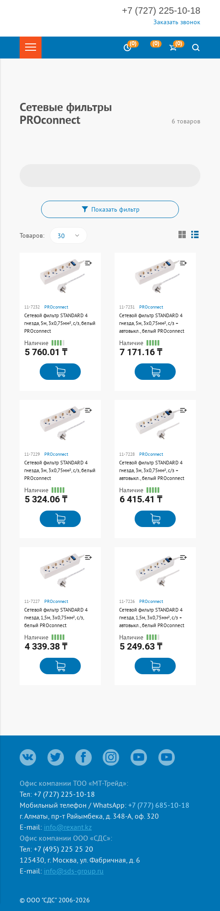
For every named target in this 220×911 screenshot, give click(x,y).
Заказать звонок (176, 22)
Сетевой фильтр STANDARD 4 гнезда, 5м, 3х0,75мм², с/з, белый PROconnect (59, 323)
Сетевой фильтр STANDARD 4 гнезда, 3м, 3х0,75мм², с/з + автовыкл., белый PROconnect (151, 470)
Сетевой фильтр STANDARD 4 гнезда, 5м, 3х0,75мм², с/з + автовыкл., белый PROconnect (151, 323)
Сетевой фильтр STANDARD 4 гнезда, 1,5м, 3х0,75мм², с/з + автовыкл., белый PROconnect (151, 618)
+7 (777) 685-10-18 (158, 805)
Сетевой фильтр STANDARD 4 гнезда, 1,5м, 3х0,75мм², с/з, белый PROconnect (56, 618)
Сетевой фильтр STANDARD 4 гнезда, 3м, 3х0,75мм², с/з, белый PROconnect (59, 470)
